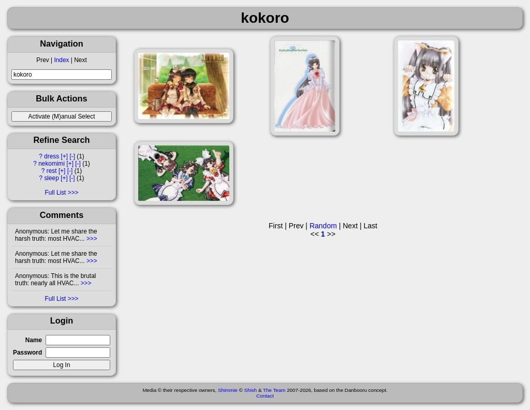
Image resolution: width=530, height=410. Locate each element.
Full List (55, 192)
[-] (72, 156)
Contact (265, 396)
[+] (64, 156)
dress (51, 156)
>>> (91, 238)
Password (27, 352)
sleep (51, 178)
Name (33, 340)
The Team (274, 390)
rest (52, 170)
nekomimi (51, 163)
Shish (250, 390)
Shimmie (228, 390)
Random (323, 226)
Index (61, 60)
